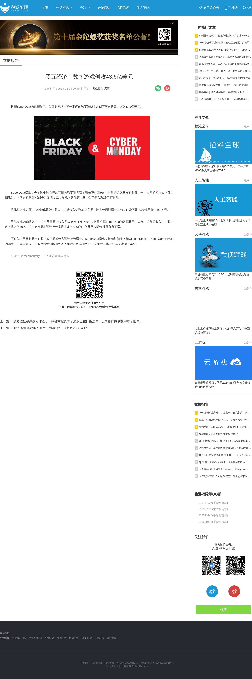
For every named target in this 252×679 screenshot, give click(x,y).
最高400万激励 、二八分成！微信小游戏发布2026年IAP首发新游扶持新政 (225, 64)
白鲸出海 (74, 638)
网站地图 (109, 663)
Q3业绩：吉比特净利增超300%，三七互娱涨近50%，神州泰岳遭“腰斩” (225, 455)
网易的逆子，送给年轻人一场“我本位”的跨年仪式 (224, 78)
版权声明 (97, 663)
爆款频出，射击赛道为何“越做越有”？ (218, 433)
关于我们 (85, 663)
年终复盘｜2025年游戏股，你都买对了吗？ (222, 92)
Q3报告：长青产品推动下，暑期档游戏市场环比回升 (225, 462)
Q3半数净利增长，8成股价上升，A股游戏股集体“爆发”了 (225, 441)
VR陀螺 (16, 638)
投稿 (223, 609)
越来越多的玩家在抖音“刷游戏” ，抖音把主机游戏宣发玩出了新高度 (225, 85)
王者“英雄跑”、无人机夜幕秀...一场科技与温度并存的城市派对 (225, 99)
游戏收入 (97, 88)
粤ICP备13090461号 (127, 663)
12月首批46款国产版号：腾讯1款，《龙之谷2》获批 (43, 328)
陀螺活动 (50, 638)
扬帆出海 (62, 638)
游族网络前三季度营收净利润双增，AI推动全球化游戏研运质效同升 (225, 448)
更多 (248, 126)
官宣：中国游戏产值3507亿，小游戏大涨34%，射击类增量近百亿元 (225, 419)
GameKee (86, 638)
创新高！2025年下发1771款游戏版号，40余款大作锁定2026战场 (225, 49)
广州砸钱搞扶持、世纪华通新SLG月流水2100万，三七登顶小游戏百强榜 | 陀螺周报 (225, 35)
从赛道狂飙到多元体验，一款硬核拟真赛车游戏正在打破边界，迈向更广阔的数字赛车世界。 (71, 321)
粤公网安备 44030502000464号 (157, 663)
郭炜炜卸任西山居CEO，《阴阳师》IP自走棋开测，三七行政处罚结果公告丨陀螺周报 (225, 426)
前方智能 (111, 638)
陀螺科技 (4, 638)
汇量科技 (99, 638)
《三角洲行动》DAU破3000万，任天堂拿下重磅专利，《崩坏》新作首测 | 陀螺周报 (225, 476)
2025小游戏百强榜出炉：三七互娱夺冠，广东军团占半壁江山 (225, 42)
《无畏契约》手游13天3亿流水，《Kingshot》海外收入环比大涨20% (225, 469)
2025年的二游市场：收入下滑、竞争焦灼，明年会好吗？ (225, 71)
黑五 (107, 88)
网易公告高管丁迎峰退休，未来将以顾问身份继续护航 (225, 56)
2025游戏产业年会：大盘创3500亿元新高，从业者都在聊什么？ (225, 412)
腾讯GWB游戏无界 (33, 638)
